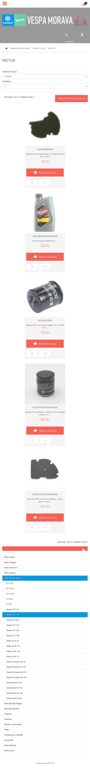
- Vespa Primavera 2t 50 (15, 667)
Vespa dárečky (10, 745)
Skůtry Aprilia (9, 573)
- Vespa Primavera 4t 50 (15, 662)
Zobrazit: (7, 81)
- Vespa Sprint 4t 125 (13, 688)
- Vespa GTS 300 (11, 620)
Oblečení (8, 719)
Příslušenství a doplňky (13, 735)
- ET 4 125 (9, 588)
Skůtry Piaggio (10, 562)
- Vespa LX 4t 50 (11, 656)
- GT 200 (8, 599)
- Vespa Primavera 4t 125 (15, 672)
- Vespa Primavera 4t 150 (15, 677)
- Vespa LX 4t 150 (12, 651)
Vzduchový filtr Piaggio (45, 494)
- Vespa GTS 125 (11, 609)
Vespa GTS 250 (39, 48)
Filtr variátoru (45, 149)
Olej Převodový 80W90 (45, 236)
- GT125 (8, 604)
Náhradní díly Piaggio (13, 703)
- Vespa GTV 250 (11, 630)
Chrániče (8, 714)
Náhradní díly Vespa (20, 48)
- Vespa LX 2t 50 (11, 641)
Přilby (6, 730)
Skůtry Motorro (10, 568)
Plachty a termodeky (13, 724)
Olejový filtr (45, 320)
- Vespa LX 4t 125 (12, 646)
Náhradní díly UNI (11, 709)
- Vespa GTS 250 (11, 615)
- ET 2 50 (8, 583)
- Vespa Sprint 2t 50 (13, 683)
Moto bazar (9, 751)
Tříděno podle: (9, 72)
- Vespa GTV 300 (11, 636)
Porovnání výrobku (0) (71, 98)
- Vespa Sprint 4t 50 (13, 698)
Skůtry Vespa (9, 557)
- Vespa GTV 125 (11, 625)
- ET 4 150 (9, 594)
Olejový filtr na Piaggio (45, 407)
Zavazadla (8, 740)
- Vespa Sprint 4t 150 (13, 693)
